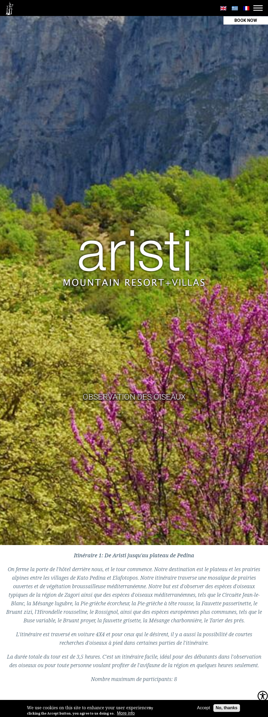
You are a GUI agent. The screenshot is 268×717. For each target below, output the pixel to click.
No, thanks (227, 708)
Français (246, 8)
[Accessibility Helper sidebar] (262, 696)
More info (126, 713)
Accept (203, 708)
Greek (235, 8)
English (223, 8)
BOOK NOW (245, 20)
